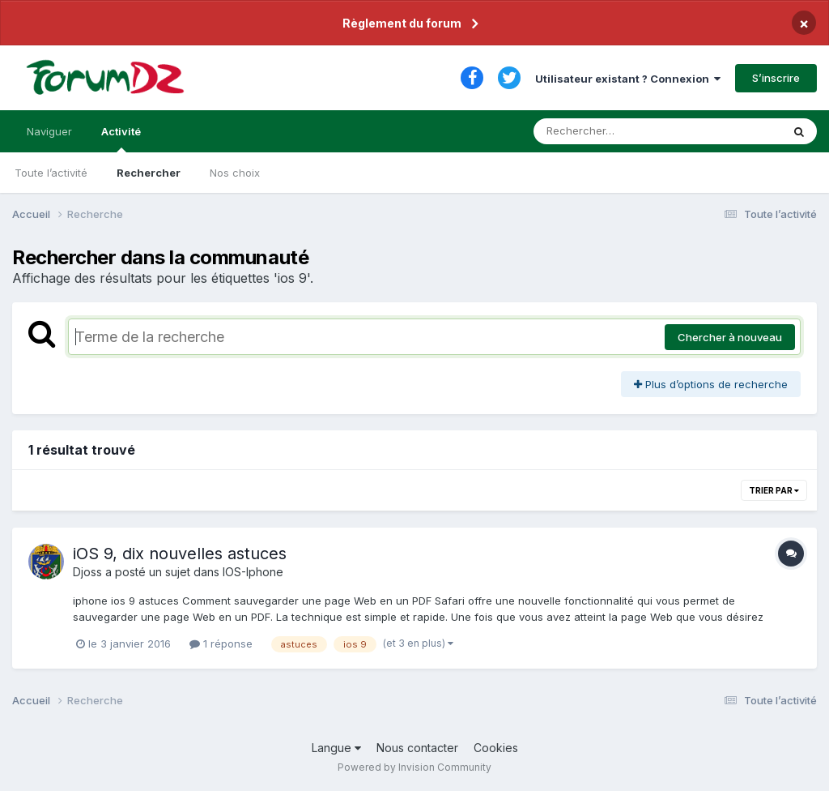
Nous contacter (417, 748)
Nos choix (235, 172)
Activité (121, 138)
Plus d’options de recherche (711, 384)
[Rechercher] (611, 131)
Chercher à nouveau (730, 337)
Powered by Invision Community (414, 767)
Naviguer (49, 131)
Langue (336, 748)
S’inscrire (776, 77)
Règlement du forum (401, 23)
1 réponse (221, 643)
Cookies (496, 748)
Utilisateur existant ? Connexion (628, 78)
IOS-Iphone (253, 572)
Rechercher (149, 172)
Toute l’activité (51, 172)
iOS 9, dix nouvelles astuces (180, 553)
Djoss (87, 572)
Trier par (774, 490)
